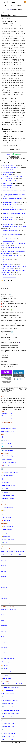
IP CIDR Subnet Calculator (8, 302)
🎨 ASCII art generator (6, 679)
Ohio (2, 583)
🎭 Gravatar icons (5, 537)
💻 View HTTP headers (7, 489)
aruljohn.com (9, 2)
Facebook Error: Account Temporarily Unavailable (11, 318)
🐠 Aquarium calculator (6, 672)
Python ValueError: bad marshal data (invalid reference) (12, 326)
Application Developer (8, 165)
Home (6, 9)
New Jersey (4, 572)
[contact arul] (11, 281)
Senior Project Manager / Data (10, 239)
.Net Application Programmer (9, 207)
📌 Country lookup (5, 521)
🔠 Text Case (4, 669)
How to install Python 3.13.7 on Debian (9, 338)
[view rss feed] (2, 281)
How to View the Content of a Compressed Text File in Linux (13, 321)
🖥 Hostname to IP (5, 483)
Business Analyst (7, 264)
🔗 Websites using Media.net (8, 734)
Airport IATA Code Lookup (8, 297)
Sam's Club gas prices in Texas (8, 610)
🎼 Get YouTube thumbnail (7, 659)
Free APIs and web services (8, 432)
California (3, 561)
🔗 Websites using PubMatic (8, 724)
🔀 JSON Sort (4, 666)
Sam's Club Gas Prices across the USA (11, 307)
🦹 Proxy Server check (6, 543)
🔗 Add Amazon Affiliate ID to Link (9, 701)
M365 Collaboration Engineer (10, 168)
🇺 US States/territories (7, 508)
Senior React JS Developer (9, 222)
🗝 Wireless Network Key (7, 503)
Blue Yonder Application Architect (10, 231)
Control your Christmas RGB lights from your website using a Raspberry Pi (13, 352)
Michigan (3, 566)
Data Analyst (6, 260)
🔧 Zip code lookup (6, 515)
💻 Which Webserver (6, 493)
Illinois (2, 621)
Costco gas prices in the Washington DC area (12, 555)
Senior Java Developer (8, 220)
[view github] (8, 281)
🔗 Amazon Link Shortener (7, 698)
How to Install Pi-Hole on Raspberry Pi (9, 323)
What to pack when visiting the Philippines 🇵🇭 (10, 343)
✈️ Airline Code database (7, 451)
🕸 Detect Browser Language (8, 540)
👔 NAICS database (6, 444)
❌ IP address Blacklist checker (8, 466)
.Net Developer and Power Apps (10, 202)
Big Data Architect (7, 262)
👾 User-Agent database (7, 533)
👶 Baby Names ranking (7, 527)
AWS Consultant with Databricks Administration (14, 190)
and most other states (6, 604)
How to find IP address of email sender (9, 335)
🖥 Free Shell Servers (6, 437)
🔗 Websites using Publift (7, 727)
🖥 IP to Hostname (5, 479)
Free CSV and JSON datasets (8, 429)
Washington (4, 599)
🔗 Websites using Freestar (8, 737)
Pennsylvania (4, 588)
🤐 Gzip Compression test (7, 547)
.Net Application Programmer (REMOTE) (12, 209)
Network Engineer (7, 175)
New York (3, 577)
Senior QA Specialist (7, 275)
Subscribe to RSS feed (6, 414)
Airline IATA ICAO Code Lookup (9, 299)
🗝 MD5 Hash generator (7, 662)
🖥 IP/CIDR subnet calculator (8, 486)
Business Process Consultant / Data (11, 235)
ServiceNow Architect (8, 183)
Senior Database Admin (8, 217)
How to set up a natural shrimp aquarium (9, 348)
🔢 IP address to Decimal (7, 470)
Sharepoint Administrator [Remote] (11, 247)
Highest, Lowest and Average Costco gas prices (12, 552)
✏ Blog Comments (5, 358)
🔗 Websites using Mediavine (8, 707)
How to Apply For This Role (14, 149)
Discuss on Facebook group (7, 418)
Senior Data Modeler (7, 205)
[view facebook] (5, 281)
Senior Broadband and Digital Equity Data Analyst (14, 227)
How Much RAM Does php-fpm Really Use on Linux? (12, 313)
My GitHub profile (5, 421)
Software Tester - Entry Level (9, 277)
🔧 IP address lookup (6, 460)
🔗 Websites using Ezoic (7, 704)
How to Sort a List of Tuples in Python (9, 329)
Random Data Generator (8, 300)
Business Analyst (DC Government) (11, 256)
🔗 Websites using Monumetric (8, 721)
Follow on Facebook (5, 416)
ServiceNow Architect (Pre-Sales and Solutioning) (14, 213)
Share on (13, 154)
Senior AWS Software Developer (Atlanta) (12, 198)
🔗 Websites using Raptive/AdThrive (10, 714)
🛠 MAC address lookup (7, 456)
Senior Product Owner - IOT (9, 181)
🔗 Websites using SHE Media (8, 740)
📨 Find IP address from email (8, 463)
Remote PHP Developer (8, 241)
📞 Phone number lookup (7, 476)
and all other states (5, 653)
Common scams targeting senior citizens (9, 345)
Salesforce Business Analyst (9, 186)
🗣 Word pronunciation (6, 530)
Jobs (11, 9)
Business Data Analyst (8, 224)
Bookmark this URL (14, 156)
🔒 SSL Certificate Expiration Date (9, 473)
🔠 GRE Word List (5, 441)
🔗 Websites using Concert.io (8, 730)
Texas (2, 593)
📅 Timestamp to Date (6, 676)
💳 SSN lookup (5, 511)
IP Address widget (5, 425)
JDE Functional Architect (8, 188)
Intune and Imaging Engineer (9, 170)
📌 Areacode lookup (6, 518)
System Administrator (8, 172)
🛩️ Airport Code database (7, 447)
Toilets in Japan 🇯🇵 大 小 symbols (8, 340)
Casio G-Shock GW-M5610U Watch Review (10, 316)
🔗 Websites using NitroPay (8, 717)
